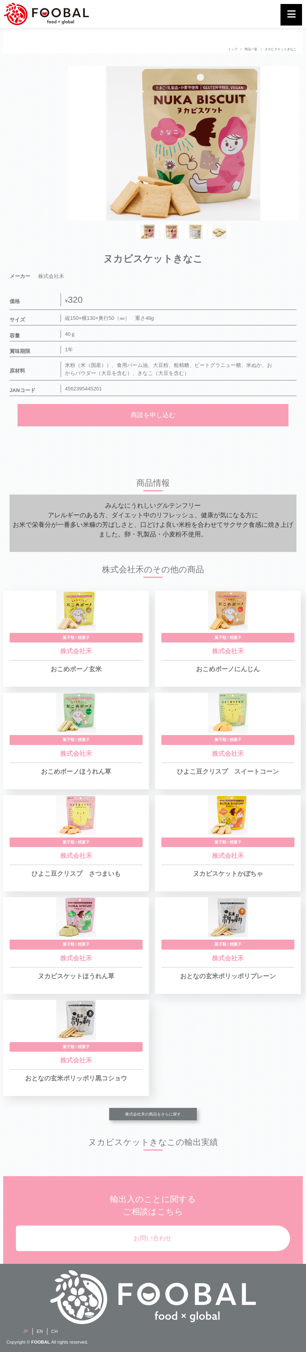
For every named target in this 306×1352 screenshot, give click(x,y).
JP (25, 1331)
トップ (232, 49)
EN (40, 1331)
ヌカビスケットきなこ (280, 49)
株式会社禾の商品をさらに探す (153, 1114)
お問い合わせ (152, 1238)
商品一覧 (251, 49)
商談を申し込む (153, 415)
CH (54, 1331)
